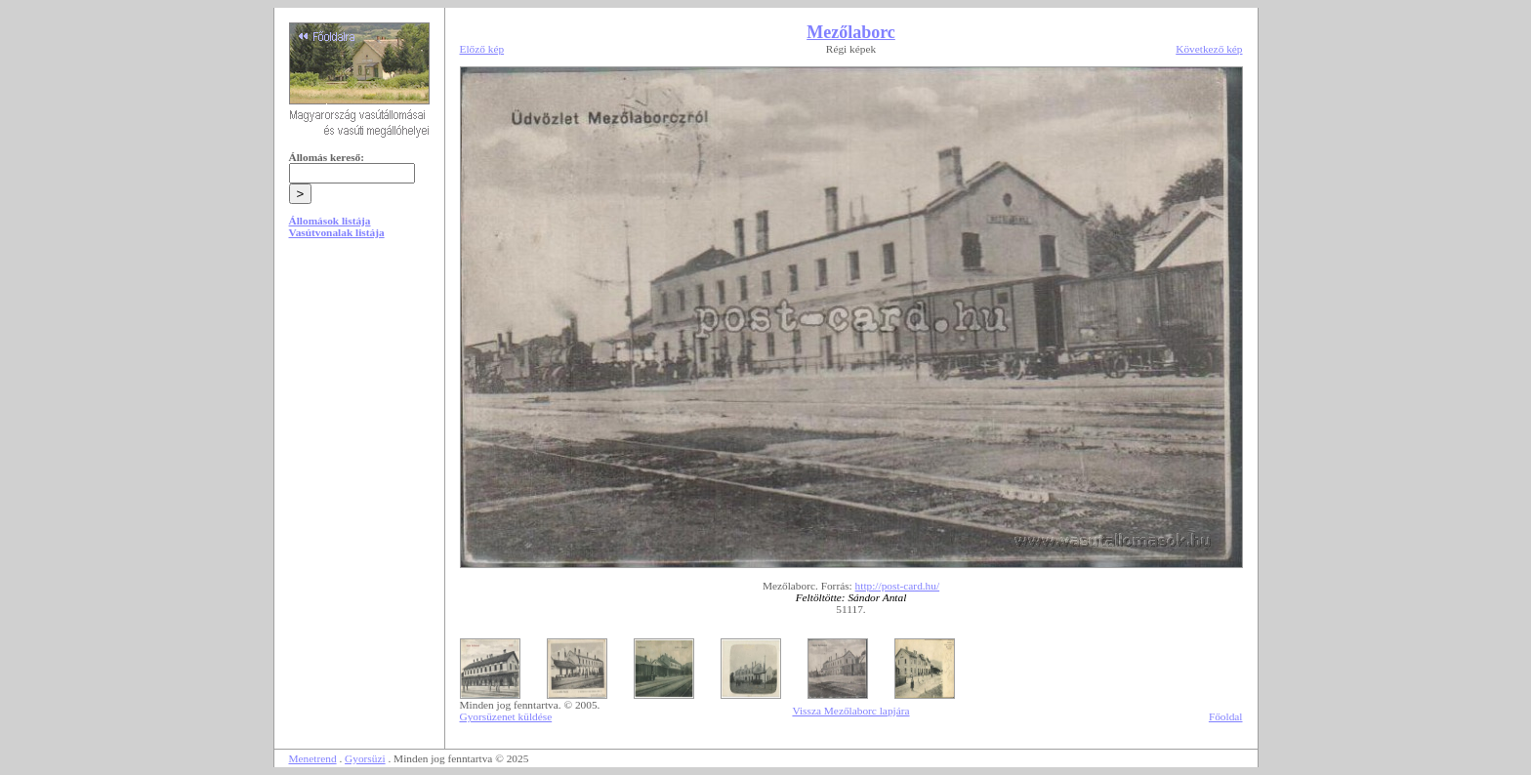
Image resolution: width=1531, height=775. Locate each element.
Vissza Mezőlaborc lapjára (850, 710)
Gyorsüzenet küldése (506, 716)
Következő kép (1209, 49)
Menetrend (313, 758)
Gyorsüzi (365, 758)
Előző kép (482, 49)
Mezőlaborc (851, 32)
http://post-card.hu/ (897, 585)
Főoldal (1226, 716)
